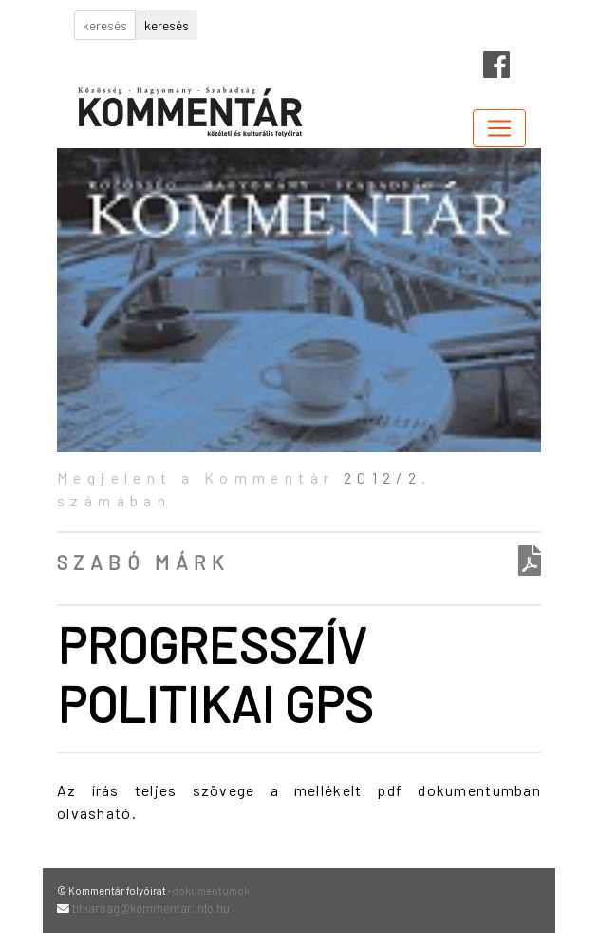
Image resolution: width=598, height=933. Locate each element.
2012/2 (382, 477)
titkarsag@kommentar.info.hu (151, 908)
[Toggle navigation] (499, 128)
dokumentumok (211, 891)
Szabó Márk (143, 562)
